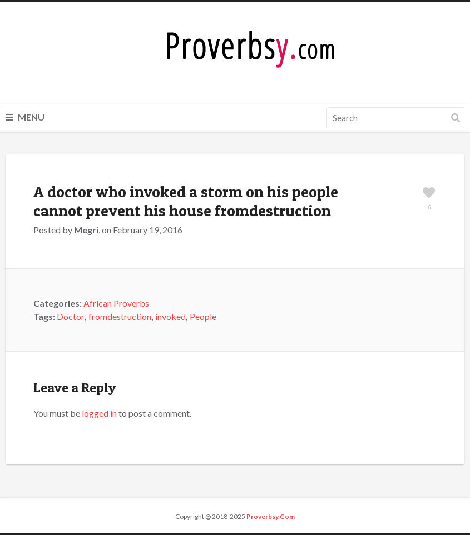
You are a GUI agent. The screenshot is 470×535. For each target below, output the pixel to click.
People (203, 316)
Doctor (71, 316)
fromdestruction (119, 316)
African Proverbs (116, 303)
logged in (99, 413)
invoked (170, 316)
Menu (25, 117)
